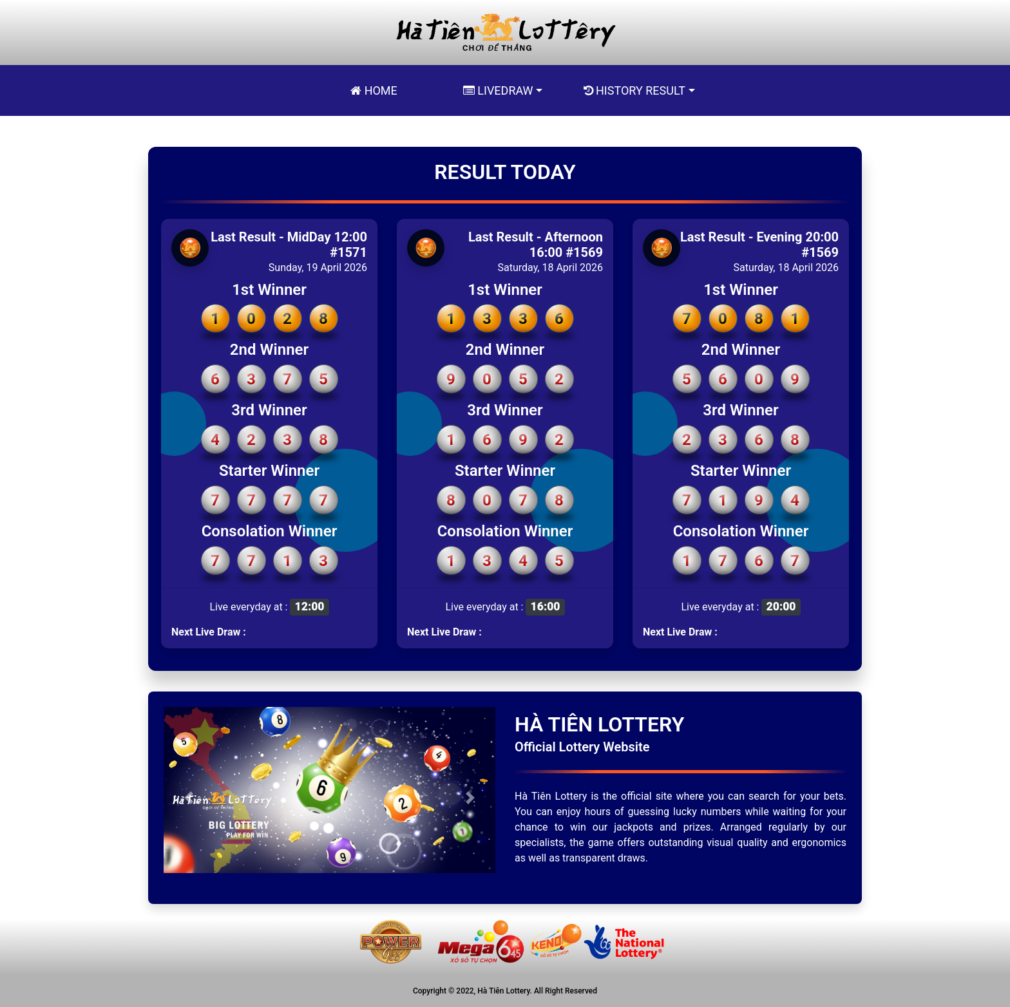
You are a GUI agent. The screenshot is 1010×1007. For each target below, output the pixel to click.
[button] (188, 798)
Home (373, 90)
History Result (634, 90)
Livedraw (498, 90)
